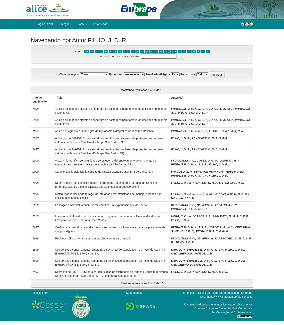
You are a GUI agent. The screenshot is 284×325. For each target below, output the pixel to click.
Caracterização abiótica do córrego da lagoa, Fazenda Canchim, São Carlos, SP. (104, 171)
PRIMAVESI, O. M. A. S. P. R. (189, 108)
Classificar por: (69, 74)
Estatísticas (100, 24)
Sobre (82, 24)
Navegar (65, 24)
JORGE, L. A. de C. (221, 108)
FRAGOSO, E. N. (181, 171)
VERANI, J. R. (234, 171)
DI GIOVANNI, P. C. (183, 160)
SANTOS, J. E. (203, 253)
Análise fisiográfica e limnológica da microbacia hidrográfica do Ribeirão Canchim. (104, 131)
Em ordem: (116, 74)
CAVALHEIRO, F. (181, 253)
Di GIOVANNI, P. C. (183, 205)
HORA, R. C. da (181, 216)
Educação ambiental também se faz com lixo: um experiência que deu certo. (101, 205)
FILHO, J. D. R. (198, 112)
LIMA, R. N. (237, 131)
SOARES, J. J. (201, 216)
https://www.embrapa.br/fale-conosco (229, 296)
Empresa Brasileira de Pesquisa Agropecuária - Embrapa (217, 292)
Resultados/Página (157, 74)
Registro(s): (188, 74)
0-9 (86, 51)
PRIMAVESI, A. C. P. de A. (212, 231)
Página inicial (45, 24)
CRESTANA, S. (185, 197)
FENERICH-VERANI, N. (209, 171)
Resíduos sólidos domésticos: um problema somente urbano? (92, 238)
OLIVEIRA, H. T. (230, 160)
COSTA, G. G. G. (207, 160)
